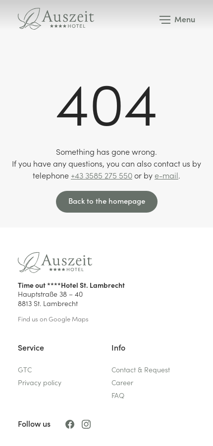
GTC (25, 369)
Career (122, 382)
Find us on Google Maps (53, 318)
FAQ (117, 395)
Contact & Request (140, 369)
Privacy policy (39, 382)
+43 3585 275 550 (101, 175)
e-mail (166, 175)
